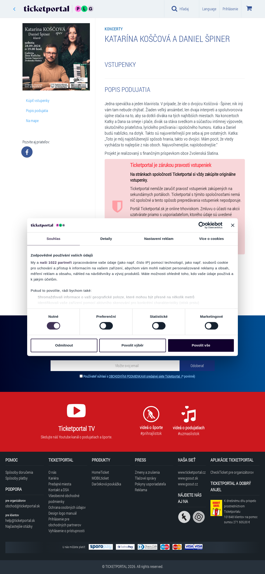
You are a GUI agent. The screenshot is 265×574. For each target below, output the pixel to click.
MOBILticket (100, 478)
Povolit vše (201, 345)
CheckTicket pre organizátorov (232, 472)
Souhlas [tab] (53, 239)
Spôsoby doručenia (19, 472)
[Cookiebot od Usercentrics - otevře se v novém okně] (201, 225)
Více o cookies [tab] (211, 239)
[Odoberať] (197, 365)
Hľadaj (180, 9)
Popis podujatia (37, 110)
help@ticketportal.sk (20, 520)
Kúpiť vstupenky (37, 100)
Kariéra (53, 478)
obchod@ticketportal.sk (22, 505)
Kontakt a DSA (58, 489)
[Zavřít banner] (232, 225)
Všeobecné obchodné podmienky (63, 498)
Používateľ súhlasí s (139, 376)
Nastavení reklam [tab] (158, 239)
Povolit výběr (132, 345)
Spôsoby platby (16, 478)
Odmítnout (64, 345)
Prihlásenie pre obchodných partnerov (64, 521)
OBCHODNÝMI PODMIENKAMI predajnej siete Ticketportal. (145, 376)
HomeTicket (100, 472)
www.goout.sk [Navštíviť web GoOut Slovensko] (188, 478)
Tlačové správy (145, 478)
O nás (52, 472)
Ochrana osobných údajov (67, 507)
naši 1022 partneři (56, 262)
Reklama (141, 489)
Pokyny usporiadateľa (150, 483)
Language (209, 8)
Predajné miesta (59, 483)
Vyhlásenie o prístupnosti (66, 530)
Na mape (32, 120)
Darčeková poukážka (106, 483)
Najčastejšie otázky (19, 526)
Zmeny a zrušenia (147, 472)
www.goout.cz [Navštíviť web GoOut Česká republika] (188, 483)
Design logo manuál (62, 513)
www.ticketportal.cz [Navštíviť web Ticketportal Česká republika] (192, 472)
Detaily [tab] (106, 239)
